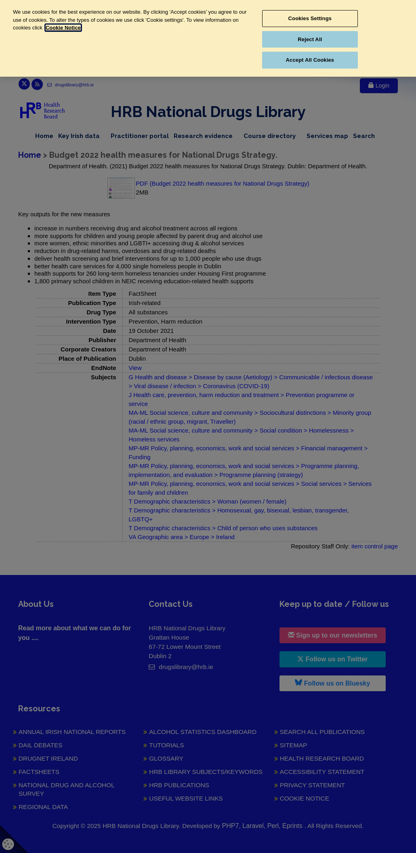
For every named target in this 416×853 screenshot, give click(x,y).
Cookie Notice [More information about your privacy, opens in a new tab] (63, 28)
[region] (208, 38)
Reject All (310, 39)
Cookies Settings (310, 18)
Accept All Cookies (310, 60)
